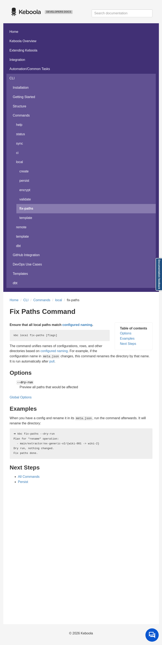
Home (14, 31)
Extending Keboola (23, 50)
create (24, 171)
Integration (17, 59)
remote (21, 227)
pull (52, 361)
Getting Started (24, 97)
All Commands (29, 476)
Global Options (21, 397)
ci (17, 153)
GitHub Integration (26, 255)
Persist (23, 482)
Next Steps (128, 343)
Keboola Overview (23, 41)
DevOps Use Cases (27, 264)
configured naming (77, 325)
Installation (21, 87)
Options (125, 333)
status (20, 134)
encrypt (24, 190)
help (19, 125)
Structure (19, 106)
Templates (20, 273)
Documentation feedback (159, 274)
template (25, 218)
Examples (127, 338)
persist (24, 180)
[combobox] (122, 13)
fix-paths (26, 208)
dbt (18, 246)
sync (19, 143)
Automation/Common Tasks (30, 69)
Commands (21, 115)
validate (25, 199)
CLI (12, 78)
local (19, 162)
